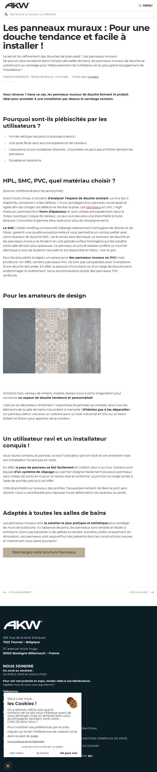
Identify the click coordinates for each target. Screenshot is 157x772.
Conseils (93, 77)
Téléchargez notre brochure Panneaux (44, 552)
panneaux (93, 207)
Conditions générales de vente (103, 738)
